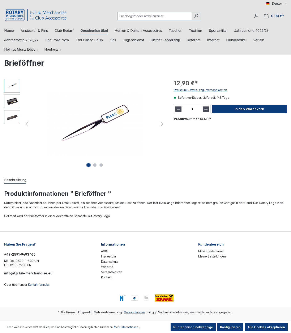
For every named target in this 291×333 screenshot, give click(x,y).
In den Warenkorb (249, 109)
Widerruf (107, 267)
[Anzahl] (192, 109)
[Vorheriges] (27, 124)
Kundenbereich (211, 244)
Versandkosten (111, 272)
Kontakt (106, 277)
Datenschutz (109, 261)
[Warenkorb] (274, 16)
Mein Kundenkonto (211, 251)
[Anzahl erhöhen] (206, 109)
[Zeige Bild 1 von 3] (88, 165)
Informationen (113, 244)
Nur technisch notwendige (193, 327)
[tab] (15, 180)
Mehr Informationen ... (127, 327)
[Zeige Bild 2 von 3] (95, 165)
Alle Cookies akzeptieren (266, 327)
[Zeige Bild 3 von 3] (101, 165)
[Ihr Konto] (256, 16)
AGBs (104, 251)
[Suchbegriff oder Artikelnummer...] (154, 16)
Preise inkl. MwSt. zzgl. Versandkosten (200, 90)
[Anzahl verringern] (178, 109)
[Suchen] (196, 16)
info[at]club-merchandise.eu (28, 273)
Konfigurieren (230, 327)
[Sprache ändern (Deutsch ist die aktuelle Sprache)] (276, 3)
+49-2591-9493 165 (19, 254)
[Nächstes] (162, 124)
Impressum (108, 256)
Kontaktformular (39, 284)
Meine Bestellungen (212, 256)
